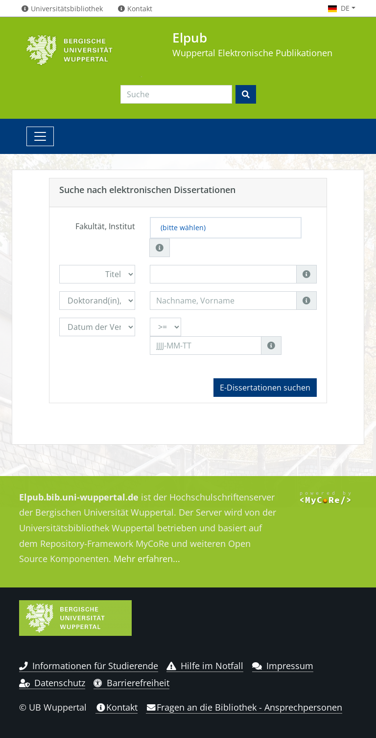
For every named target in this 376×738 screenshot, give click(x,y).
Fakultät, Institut (105, 226)
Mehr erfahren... (147, 558)
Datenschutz (52, 683)
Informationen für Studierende (88, 666)
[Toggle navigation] (40, 136)
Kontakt (116, 707)
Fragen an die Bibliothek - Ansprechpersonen (244, 707)
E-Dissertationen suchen (265, 387)
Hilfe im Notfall (204, 666)
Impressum (282, 666)
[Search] (176, 94)
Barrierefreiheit (131, 683)
